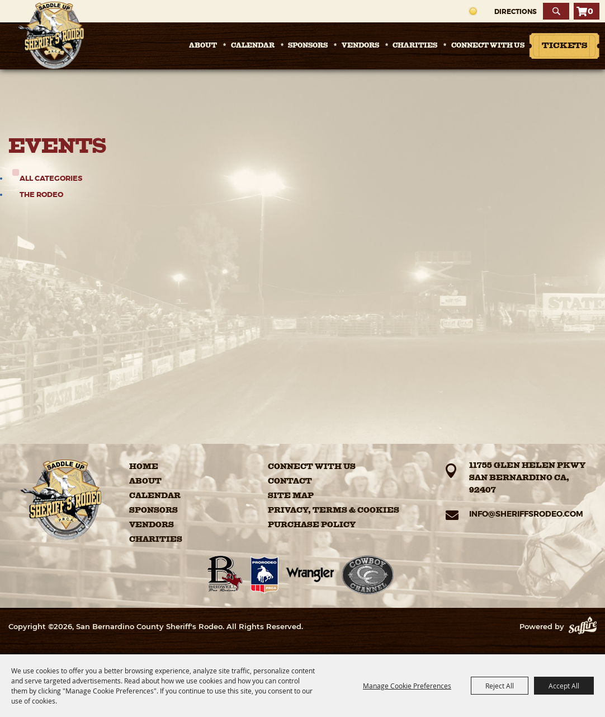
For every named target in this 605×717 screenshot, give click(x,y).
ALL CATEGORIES (51, 178)
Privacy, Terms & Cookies (333, 510)
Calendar (253, 46)
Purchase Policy (312, 525)
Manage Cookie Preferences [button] (407, 685)
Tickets (564, 46)
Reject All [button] (499, 685)
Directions (515, 11)
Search (556, 11)
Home (143, 467)
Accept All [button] (564, 685)
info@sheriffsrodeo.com (526, 514)
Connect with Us (487, 46)
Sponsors (308, 46)
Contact (290, 481)
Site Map (291, 496)
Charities (415, 46)
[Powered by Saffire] (583, 626)
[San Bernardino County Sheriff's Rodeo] (50, 35)
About (203, 46)
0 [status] (590, 11)
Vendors (360, 46)
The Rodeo (41, 194)
